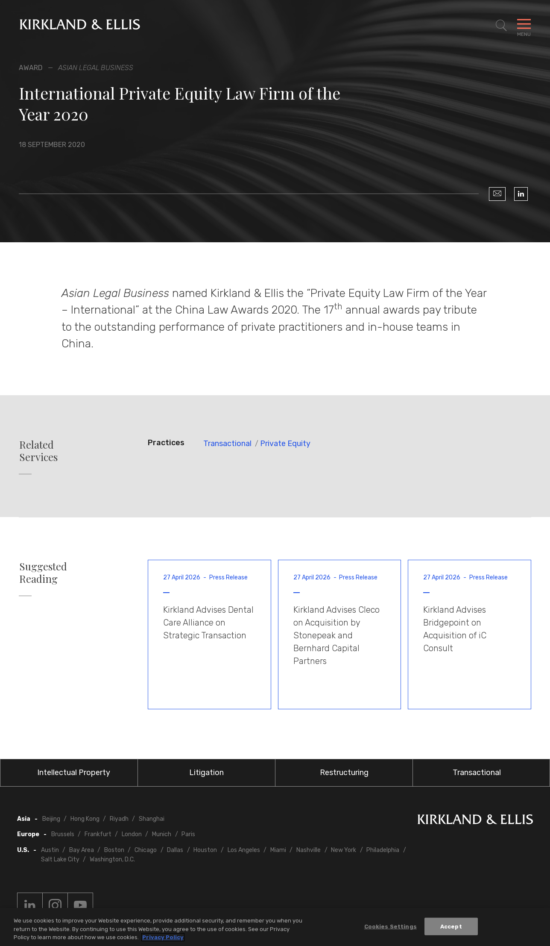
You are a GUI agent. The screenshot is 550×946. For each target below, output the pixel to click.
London (132, 834)
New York (343, 850)
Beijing (51, 819)
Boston (114, 850)
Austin (50, 850)
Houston (205, 850)
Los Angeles (244, 850)
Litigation (206, 772)
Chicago (146, 850)
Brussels (62, 834)
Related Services (38, 451)
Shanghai (151, 819)
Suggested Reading (43, 572)
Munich (161, 834)
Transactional (227, 443)
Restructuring (344, 772)
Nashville (308, 850)
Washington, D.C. (112, 859)
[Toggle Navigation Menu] (524, 25)
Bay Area (81, 850)
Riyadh (119, 819)
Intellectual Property (73, 772)
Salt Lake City (60, 859)
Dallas (175, 850)
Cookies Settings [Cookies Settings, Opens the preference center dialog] (390, 926)
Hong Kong (84, 819)
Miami (278, 850)
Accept (451, 926)
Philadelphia (382, 850)
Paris (188, 834)
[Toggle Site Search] (501, 25)
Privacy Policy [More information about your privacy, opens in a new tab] (163, 937)
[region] (275, 927)
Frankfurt (98, 834)
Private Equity (285, 443)
